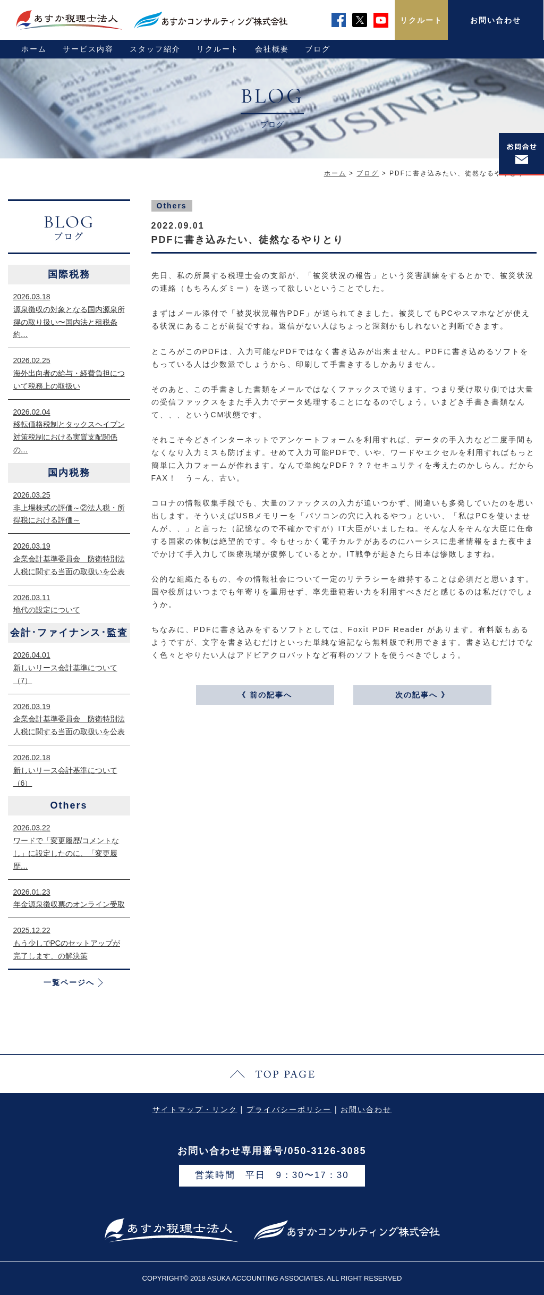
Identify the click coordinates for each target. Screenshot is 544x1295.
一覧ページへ (69, 982)
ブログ (317, 49)
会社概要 (272, 49)
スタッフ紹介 (155, 49)
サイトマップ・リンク (194, 1109)
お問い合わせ (495, 20)
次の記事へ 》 (422, 695)
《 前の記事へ (265, 695)
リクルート (421, 20)
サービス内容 (88, 49)
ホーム (34, 49)
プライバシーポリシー (289, 1109)
